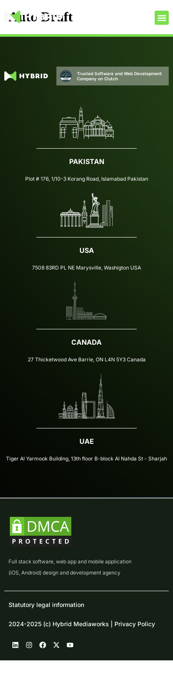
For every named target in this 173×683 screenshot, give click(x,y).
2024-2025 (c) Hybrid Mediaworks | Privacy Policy (82, 623)
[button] (162, 18)
